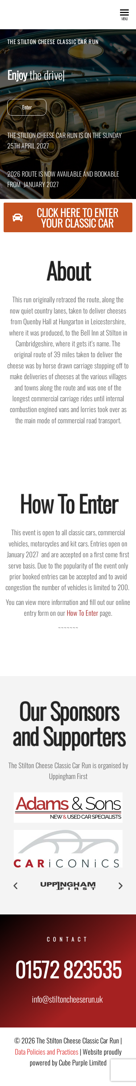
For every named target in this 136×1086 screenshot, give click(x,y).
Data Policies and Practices (46, 1051)
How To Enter (82, 612)
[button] (15, 885)
